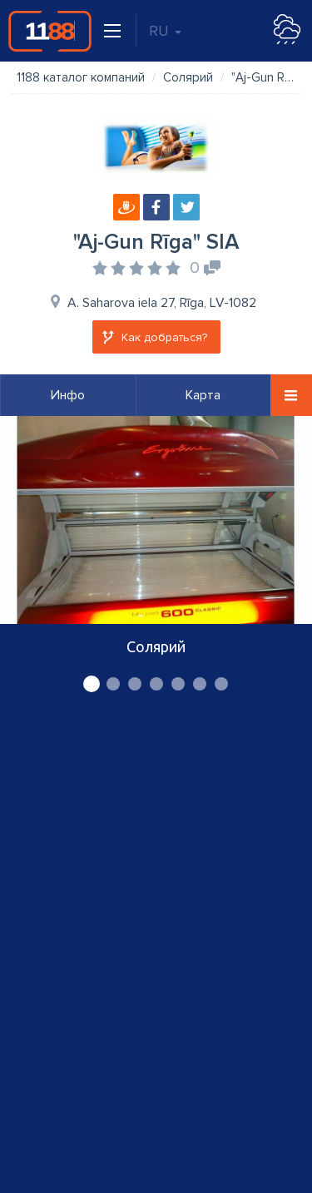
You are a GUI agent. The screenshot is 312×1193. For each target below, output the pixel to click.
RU (165, 31)
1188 (50, 31)
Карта (203, 395)
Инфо (68, 395)
